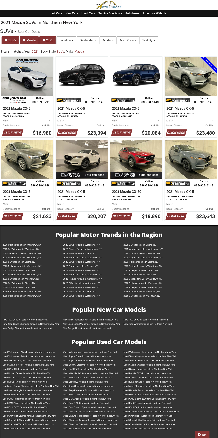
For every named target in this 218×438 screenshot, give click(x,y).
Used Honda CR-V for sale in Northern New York (26, 394)
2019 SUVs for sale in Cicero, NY (19, 287)
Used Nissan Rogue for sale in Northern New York (148, 369)
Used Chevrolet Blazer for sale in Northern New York (149, 424)
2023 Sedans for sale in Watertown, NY (142, 266)
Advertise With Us (154, 13)
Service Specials (110, 13)
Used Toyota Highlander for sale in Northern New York (149, 356)
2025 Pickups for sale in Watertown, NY (82, 249)
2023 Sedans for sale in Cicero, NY (80, 266)
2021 (47, 40)
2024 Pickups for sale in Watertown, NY (22, 257)
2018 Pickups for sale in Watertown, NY (22, 296)
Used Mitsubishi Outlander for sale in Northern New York (90, 373)
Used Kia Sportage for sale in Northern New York (147, 382)
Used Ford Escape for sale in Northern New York (147, 403)
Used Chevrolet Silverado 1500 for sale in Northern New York (151, 412)
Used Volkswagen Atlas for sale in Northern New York (29, 352)
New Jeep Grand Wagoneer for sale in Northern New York (91, 324)
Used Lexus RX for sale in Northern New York (25, 382)
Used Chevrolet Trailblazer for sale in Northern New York (91, 416)
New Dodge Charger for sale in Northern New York (27, 328)
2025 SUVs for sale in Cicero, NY (139, 245)
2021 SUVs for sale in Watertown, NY (21, 279)
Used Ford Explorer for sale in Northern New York (147, 407)
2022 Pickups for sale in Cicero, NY (140, 270)
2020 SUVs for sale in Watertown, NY (81, 283)
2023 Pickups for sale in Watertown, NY (22, 266)
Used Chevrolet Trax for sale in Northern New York (148, 416)
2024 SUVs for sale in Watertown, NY (141, 253)
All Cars (57, 13)
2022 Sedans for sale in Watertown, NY (82, 274)
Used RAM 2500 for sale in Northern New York (86, 369)
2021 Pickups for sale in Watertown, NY (82, 279)
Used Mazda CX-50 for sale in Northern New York (87, 377)
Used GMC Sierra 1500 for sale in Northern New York (149, 394)
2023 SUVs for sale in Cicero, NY (19, 262)
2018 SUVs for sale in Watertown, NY (141, 291)
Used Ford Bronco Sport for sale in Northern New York (89, 407)
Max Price (128, 40)
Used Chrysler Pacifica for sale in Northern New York (89, 411)
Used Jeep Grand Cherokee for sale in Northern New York (31, 386)
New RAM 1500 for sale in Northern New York (25, 319)
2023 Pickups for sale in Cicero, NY (140, 262)
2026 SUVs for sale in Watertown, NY (81, 245)
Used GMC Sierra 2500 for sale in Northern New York (149, 399)
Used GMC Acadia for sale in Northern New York (87, 399)
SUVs (10, 40)
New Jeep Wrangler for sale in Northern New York (147, 324)
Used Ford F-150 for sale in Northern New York (86, 403)
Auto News (132, 13)
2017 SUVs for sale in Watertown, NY (81, 296)
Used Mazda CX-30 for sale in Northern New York (27, 377)
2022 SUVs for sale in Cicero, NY (19, 270)
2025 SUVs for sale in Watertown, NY (21, 249)
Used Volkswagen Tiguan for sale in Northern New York (90, 352)
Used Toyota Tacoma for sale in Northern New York (88, 360)
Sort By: (148, 40)
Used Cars (88, 13)
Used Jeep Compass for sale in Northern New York (88, 386)
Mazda (29, 40)
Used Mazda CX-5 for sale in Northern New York (147, 373)
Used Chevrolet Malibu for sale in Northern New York (149, 420)
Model (108, 40)
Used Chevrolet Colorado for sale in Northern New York (90, 424)
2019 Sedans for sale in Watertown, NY (22, 291)
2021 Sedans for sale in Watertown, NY (142, 279)
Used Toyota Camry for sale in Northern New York (27, 360)
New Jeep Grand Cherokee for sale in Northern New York (31, 324)
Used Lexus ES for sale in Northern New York (85, 382)
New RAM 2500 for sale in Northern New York (145, 319)
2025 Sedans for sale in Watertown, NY (22, 253)
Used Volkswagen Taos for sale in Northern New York (149, 352)
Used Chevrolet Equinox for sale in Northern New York (29, 416)
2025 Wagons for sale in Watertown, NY (143, 249)
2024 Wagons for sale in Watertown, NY (143, 257)
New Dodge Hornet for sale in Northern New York (87, 328)
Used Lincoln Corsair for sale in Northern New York (148, 377)
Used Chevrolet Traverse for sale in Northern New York (90, 420)
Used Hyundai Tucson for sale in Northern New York (149, 390)
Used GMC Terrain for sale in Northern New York (26, 399)
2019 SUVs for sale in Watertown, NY (81, 287)
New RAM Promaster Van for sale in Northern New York (90, 319)
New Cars (72, 13)
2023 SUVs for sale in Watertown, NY (81, 262)
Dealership (88, 40)
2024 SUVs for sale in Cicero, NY (79, 253)
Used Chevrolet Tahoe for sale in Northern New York (28, 424)
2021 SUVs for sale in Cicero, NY (139, 274)
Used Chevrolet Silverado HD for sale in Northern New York (29, 421)
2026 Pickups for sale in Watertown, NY (22, 245)
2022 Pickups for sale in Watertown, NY (22, 274)
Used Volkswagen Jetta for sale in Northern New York (29, 356)
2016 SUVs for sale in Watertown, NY (141, 296)
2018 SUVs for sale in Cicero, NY (79, 291)
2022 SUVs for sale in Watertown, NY (81, 270)
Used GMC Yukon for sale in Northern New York (26, 403)
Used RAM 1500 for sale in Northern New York (25, 369)
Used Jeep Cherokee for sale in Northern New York (148, 386)
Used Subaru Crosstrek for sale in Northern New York (89, 364)
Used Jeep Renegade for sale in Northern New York (88, 390)
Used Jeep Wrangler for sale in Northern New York (27, 390)
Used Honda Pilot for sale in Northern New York (86, 394)
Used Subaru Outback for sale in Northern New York (149, 364)
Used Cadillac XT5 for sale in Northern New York (26, 428)
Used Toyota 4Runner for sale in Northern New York (148, 360)
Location (66, 40)
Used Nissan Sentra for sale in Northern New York (27, 373)
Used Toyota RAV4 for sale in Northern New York (87, 356)
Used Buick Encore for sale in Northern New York (87, 428)
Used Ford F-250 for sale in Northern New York (26, 407)
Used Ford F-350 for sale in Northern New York (26, 411)
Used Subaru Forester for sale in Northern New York (28, 364)
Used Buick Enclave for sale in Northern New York (148, 428)
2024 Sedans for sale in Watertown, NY (82, 257)
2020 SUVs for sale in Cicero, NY (19, 283)
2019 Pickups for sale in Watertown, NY (142, 287)
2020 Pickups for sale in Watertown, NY (142, 283)
